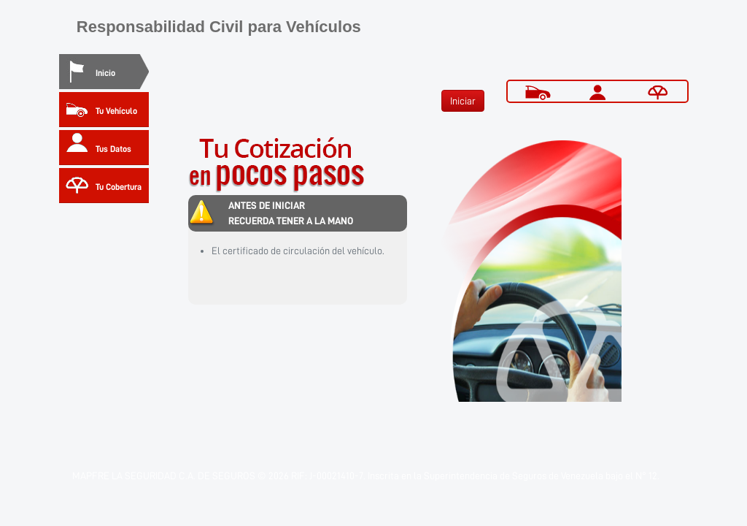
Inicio (105, 73)
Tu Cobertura (119, 187)
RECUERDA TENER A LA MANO (290, 221)
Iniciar (463, 101)
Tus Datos (113, 149)
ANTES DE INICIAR (266, 205)
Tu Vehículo (116, 111)
